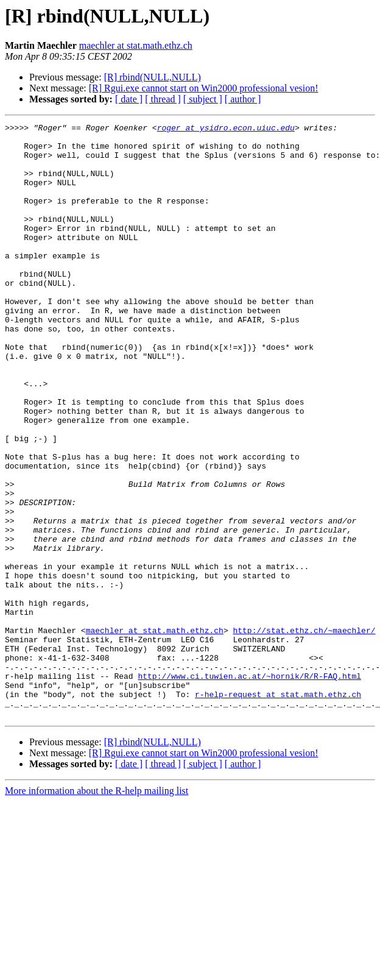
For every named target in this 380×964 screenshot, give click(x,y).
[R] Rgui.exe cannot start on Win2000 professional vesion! (203, 88)
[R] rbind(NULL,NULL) (152, 77)
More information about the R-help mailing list (96, 909)
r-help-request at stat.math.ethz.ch (278, 809)
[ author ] (243, 99)
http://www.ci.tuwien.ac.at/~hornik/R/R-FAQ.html (249, 787)
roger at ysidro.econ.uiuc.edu (226, 129)
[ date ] (128, 99)
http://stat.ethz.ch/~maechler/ (304, 732)
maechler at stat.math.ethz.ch (135, 45)
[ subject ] (202, 99)
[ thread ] (163, 99)
